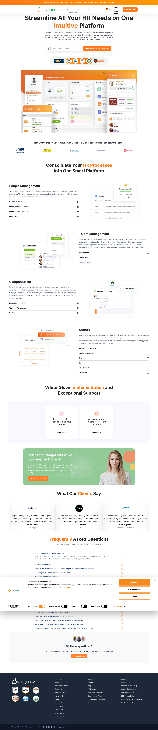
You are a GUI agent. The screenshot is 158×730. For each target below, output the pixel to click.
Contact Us (59, 689)
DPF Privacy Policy (128, 696)
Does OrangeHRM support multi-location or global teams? (59, 620)
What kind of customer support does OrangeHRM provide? (59, 624)
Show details (116, 726)
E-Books (91, 682)
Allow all (134, 702)
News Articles (59, 696)
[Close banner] (154, 699)
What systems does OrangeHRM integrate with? (54, 580)
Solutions (61, 10)
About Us (58, 682)
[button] (114, 203)
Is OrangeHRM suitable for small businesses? (53, 612)
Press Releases (60, 692)
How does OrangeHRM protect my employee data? (56, 596)
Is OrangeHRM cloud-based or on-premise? (53, 573)
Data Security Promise (96, 696)
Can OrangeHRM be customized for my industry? (55, 616)
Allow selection (134, 709)
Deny (134, 716)
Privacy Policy (126, 682)
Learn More (61, 432)
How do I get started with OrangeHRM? (51, 588)
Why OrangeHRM (72, 11)
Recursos (82, 10)
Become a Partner (61, 686)
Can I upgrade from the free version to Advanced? (56, 584)
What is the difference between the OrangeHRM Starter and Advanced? (64, 569)
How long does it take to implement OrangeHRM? (55, 592)
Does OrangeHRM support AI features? (51, 608)
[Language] (107, 9)
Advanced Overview (95, 692)
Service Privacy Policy (129, 686)
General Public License (129, 689)
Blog (89, 686)
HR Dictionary (92, 689)
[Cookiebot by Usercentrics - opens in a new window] (14, 725)
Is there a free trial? (43, 565)
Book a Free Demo (116, 9)
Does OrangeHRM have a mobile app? (51, 604)
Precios (101, 10)
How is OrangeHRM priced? (46, 577)
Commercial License (128, 692)
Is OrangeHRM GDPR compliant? (48, 600)
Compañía (92, 10)
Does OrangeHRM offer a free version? (51, 554)
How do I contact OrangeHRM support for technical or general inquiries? (65, 628)
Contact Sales (130, 9)
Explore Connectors (38, 478)
